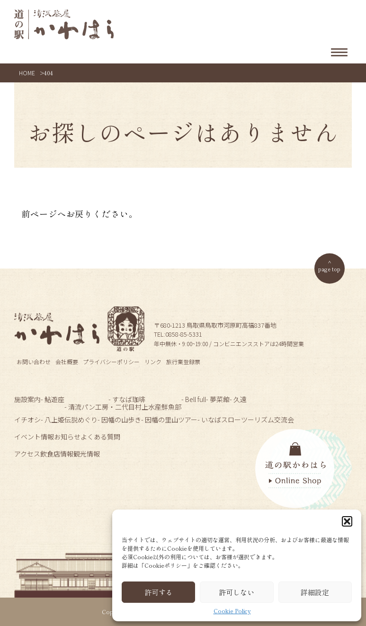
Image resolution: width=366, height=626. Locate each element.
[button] (347, 521)
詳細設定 (315, 592)
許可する (158, 592)
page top (329, 268)
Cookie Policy (232, 611)
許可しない (236, 592)
